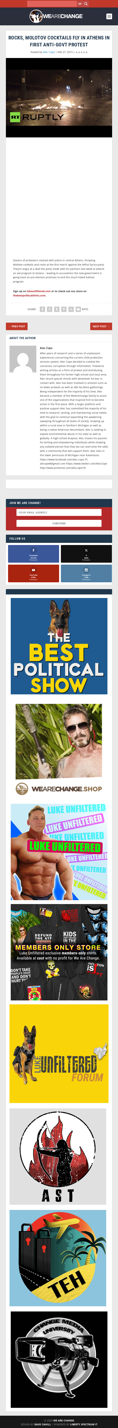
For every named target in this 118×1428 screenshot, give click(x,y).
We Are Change (63, 1420)
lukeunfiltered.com (39, 291)
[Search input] (53, 4)
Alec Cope (49, 52)
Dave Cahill (42, 1424)
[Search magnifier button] (86, 4)
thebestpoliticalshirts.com (29, 295)
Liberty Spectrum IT (83, 1424)
